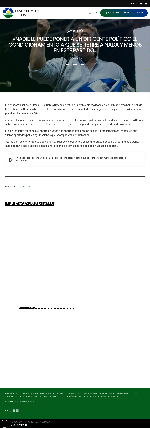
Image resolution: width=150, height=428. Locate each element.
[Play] (96, 13)
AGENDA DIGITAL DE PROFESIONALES (123, 13)
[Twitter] (137, 4)
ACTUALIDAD (75, 31)
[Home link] (22, 13)
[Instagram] (141, 4)
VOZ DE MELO (24, 187)
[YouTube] (132, 4)
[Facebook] (146, 4)
